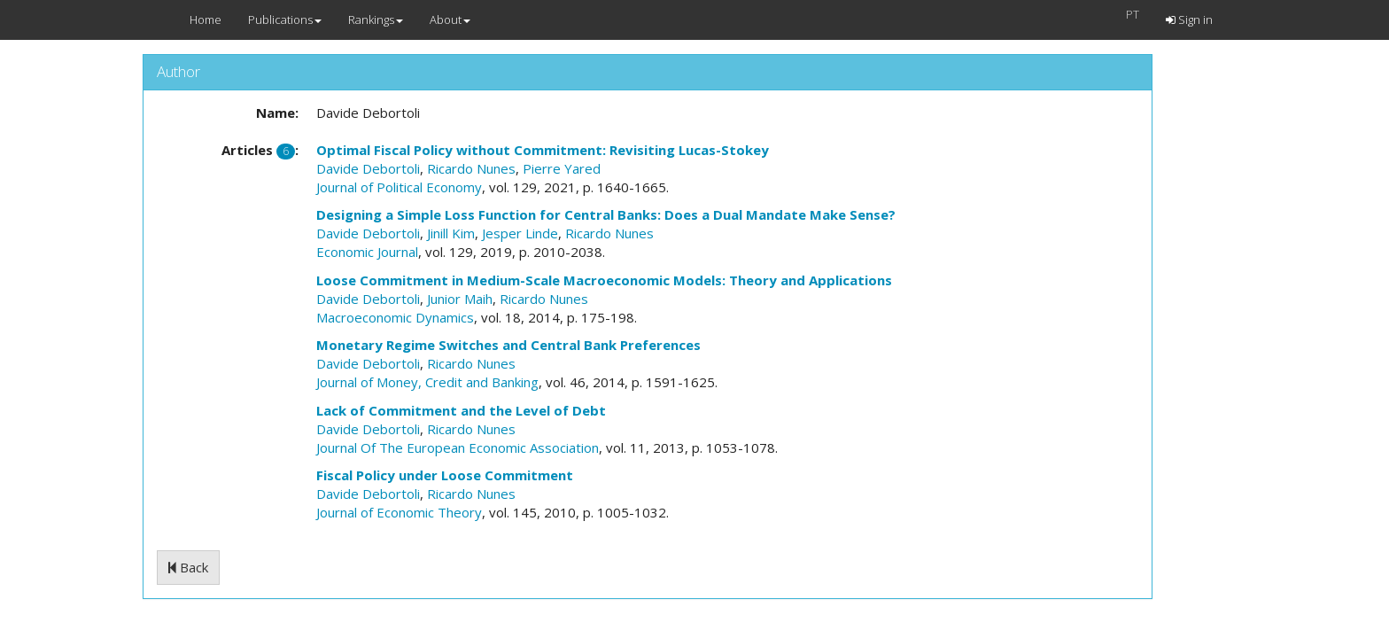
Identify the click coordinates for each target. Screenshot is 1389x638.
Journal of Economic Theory (399, 512)
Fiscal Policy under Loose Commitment (444, 475)
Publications (285, 19)
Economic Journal (367, 252)
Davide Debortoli (368, 168)
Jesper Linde (520, 233)
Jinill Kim (451, 233)
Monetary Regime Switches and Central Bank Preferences (508, 345)
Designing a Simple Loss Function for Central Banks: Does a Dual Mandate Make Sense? (606, 214)
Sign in (1189, 19)
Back (188, 567)
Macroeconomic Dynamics (395, 317)
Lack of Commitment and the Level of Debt (461, 410)
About (450, 19)
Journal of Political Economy (399, 187)
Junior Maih (460, 298)
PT (1132, 14)
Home (205, 19)
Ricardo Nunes (471, 168)
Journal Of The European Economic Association (457, 447)
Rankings (375, 19)
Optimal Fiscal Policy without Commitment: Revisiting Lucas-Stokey (542, 150)
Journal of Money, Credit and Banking (427, 382)
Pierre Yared (562, 168)
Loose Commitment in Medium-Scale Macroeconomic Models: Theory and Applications (604, 280)
